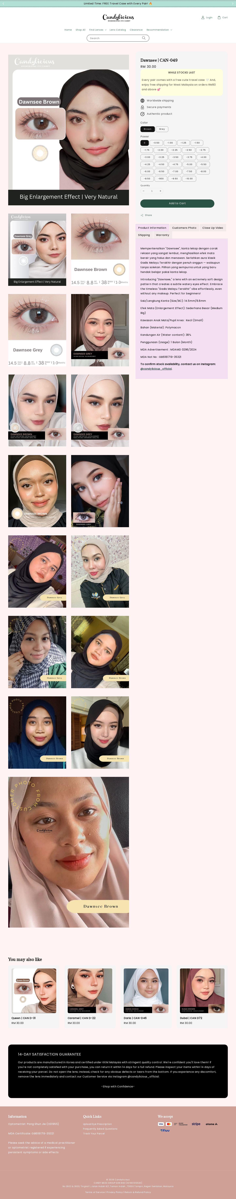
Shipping (144, 235)
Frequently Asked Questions (100, 1128)
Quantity (145, 185)
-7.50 (189, 171)
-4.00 (203, 157)
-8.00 (203, 171)
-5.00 (189, 164)
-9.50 (174, 178)
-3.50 (175, 157)
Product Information (152, 228)
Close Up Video (212, 228)
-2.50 (188, 150)
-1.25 (183, 142)
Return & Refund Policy (138, 1192)
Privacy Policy (115, 1192)
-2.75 (202, 150)
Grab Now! (158, 4)
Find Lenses (96, 29)
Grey (162, 129)
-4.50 (161, 164)
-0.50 (156, 142)
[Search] (144, 38)
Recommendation (158, 29)
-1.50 (197, 142)
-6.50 (161, 171)
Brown (147, 129)
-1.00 (170, 142)
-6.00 (147, 171)
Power (144, 136)
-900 (161, 178)
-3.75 (189, 157)
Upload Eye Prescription (97, 1124)
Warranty (162, 235)
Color (144, 123)
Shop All (80, 29)
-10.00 (189, 178)
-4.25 (147, 164)
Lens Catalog (118, 29)
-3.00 (147, 157)
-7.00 (175, 171)
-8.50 (147, 178)
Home (68, 29)
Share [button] (146, 215)
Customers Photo (184, 228)
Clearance (136, 29)
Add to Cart (177, 203)
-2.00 (160, 150)
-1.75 (146, 150)
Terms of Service (95, 1192)
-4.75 (175, 164)
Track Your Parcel (94, 1133)
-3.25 (161, 157)
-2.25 (174, 150)
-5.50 (203, 164)
